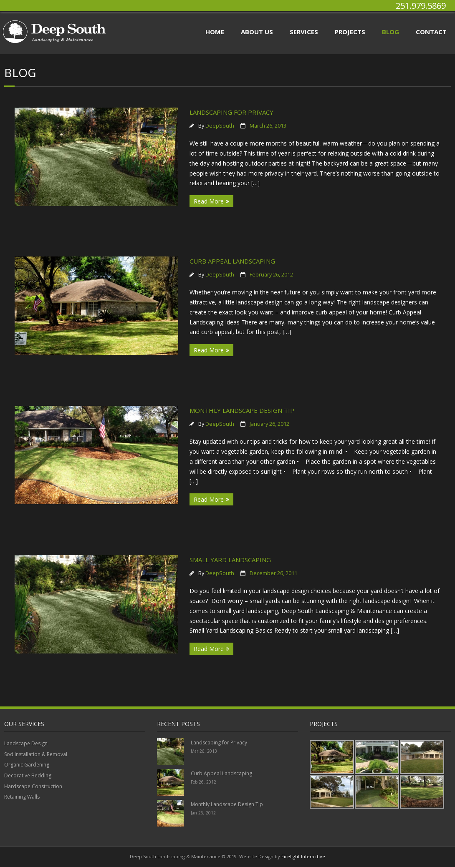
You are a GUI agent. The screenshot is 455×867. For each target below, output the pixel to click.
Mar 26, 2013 (204, 751)
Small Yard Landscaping (230, 559)
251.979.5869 (421, 5)
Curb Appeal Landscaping (232, 261)
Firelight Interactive (303, 856)
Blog (390, 32)
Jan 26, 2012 (203, 813)
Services (304, 32)
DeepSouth (219, 125)
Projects (350, 32)
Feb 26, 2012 (203, 782)
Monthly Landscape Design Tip (242, 410)
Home (214, 32)
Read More (209, 201)
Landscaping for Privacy (231, 112)
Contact (431, 32)
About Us (257, 32)
